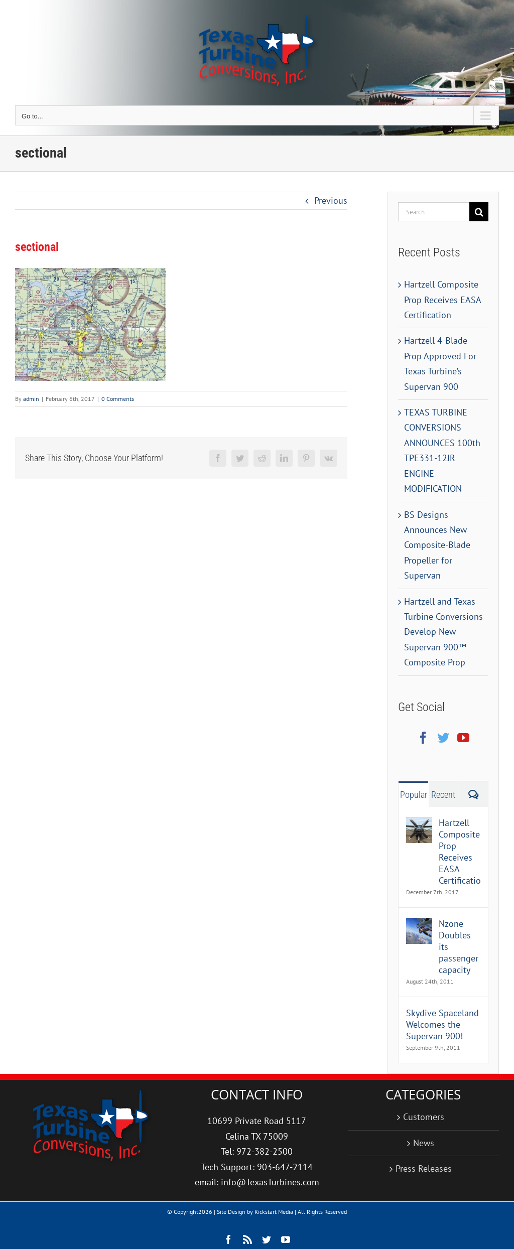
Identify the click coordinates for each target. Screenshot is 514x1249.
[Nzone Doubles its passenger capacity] (419, 925)
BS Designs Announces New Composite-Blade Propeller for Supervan (437, 545)
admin (31, 398)
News (423, 1143)
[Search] (478, 211)
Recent (443, 794)
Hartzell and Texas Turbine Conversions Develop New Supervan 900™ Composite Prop (443, 632)
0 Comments (117, 398)
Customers (423, 1117)
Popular (413, 794)
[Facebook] (423, 738)
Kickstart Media (273, 1211)
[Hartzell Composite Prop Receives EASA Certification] (419, 824)
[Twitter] (443, 738)
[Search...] (433, 211)
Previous (330, 200)
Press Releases (424, 1168)
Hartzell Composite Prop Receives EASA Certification (442, 300)
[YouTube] (463, 738)
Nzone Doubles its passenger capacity (458, 947)
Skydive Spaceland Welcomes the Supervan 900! (442, 1024)
